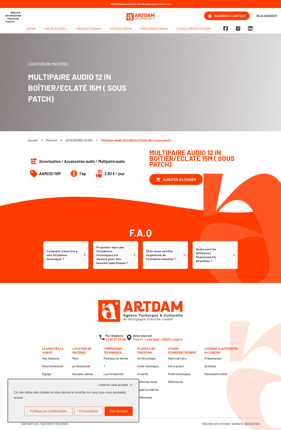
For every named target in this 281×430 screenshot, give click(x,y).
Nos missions (50, 358)
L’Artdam (32, 29)
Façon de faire (177, 358)
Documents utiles (216, 374)
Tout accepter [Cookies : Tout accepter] (118, 411)
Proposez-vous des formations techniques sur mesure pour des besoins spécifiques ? (112, 255)
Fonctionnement (52, 366)
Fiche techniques (179, 374)
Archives (210, 366)
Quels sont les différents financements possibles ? (206, 255)
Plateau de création (122, 29)
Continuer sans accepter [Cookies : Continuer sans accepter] (113, 384)
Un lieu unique (146, 358)
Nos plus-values (82, 374)
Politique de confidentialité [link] (48, 411)
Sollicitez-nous (147, 382)
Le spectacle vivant (52, 350)
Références (144, 397)
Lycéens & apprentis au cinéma (195, 29)
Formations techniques (90, 29)
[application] (37, 29)
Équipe (46, 374)
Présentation (213, 358)
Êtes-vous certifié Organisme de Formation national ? (161, 255)
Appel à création (148, 389)
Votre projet (176, 366)
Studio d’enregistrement (155, 29)
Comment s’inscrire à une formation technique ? (62, 255)
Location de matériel (57, 29)
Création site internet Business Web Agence (231, 424)
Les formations (113, 374)
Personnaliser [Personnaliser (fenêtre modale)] (88, 411)
